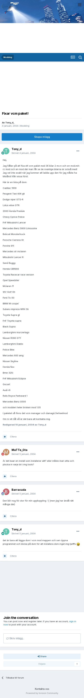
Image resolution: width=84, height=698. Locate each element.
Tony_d (9, 122)
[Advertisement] (42, 85)
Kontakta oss (42, 688)
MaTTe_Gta (19, 450)
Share (42, 656)
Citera (13, 436)
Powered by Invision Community (42, 693)
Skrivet (24, 153)
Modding (24, 125)
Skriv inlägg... (15, 638)
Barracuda (19, 489)
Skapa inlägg (42, 136)
